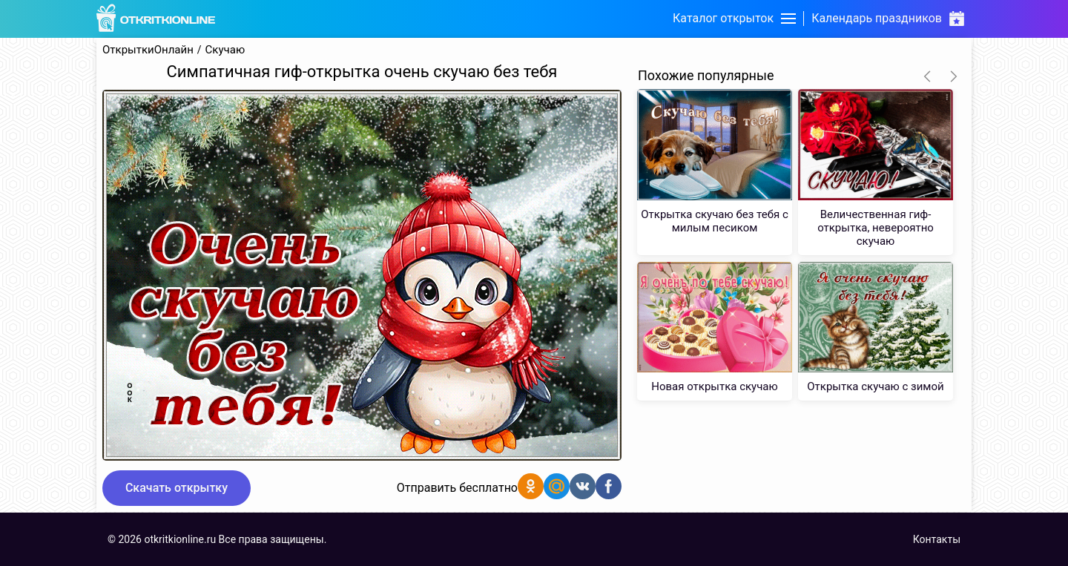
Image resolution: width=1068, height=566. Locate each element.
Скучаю (225, 50)
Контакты (936, 539)
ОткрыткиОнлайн (148, 50)
